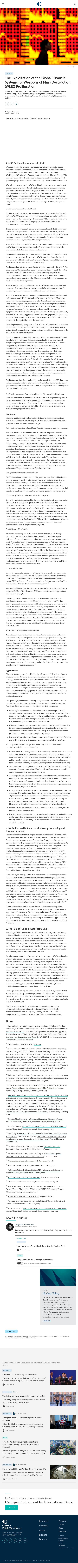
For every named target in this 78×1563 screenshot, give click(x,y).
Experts (43, 1534)
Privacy (60, 1543)
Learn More (47, 1320)
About (42, 1530)
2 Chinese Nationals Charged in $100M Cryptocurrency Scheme (34, 1170)
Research (43, 1521)
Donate (43, 1539)
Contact (61, 1536)
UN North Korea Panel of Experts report (23, 1196)
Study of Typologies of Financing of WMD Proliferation (35, 1088)
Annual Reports (63, 1538)
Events (61, 1524)
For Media (61, 1545)
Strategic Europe (21, 1413)
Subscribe (11, 1507)
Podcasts (62, 1531)
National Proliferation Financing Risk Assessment (28, 1161)
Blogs (60, 1528)
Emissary (18, 1392)
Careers (61, 1540)
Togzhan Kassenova (13, 112)
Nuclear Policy (11, 1331)
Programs (62, 1521)
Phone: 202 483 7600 (9, 1536)
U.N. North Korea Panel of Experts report (43, 1101)
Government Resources (65, 1548)
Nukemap (37, 1044)
